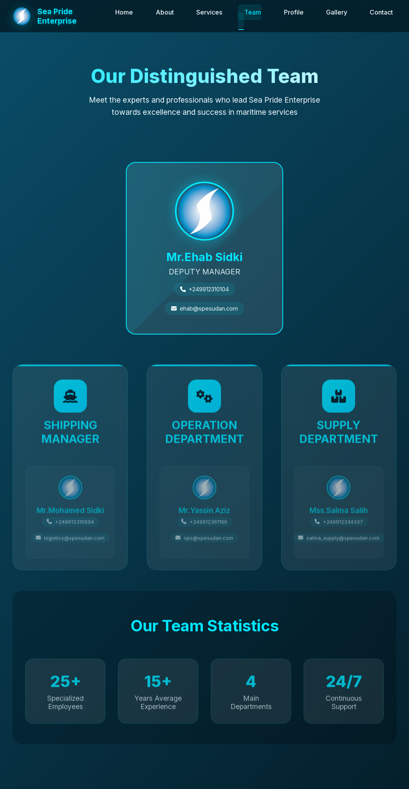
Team (252, 12)
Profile (294, 12)
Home (124, 12)
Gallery (336, 12)
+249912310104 (209, 287)
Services (209, 12)
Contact (381, 12)
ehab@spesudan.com (209, 306)
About (165, 12)
